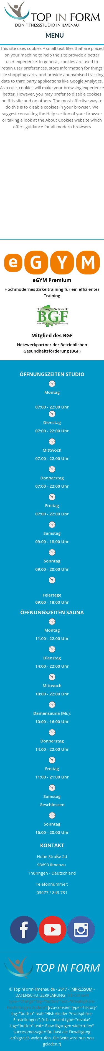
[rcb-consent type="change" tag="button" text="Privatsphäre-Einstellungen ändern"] (51, 1001)
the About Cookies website (64, 120)
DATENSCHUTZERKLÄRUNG (40, 995)
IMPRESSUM (81, 989)
